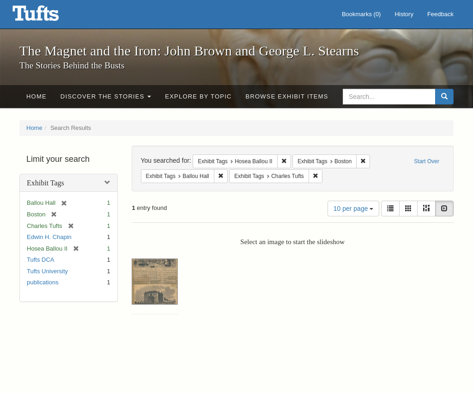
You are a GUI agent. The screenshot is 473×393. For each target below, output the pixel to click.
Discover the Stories (106, 96)
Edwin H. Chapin (49, 236)
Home (36, 96)
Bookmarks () (361, 14)
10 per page (354, 208)
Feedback (440, 14)
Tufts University (47, 271)
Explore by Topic (198, 96)
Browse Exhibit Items (287, 96)
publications (43, 282)
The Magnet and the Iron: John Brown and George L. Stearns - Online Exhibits (47, 16)
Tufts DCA (40, 259)
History (403, 14)
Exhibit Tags (45, 183)
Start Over (426, 161)
